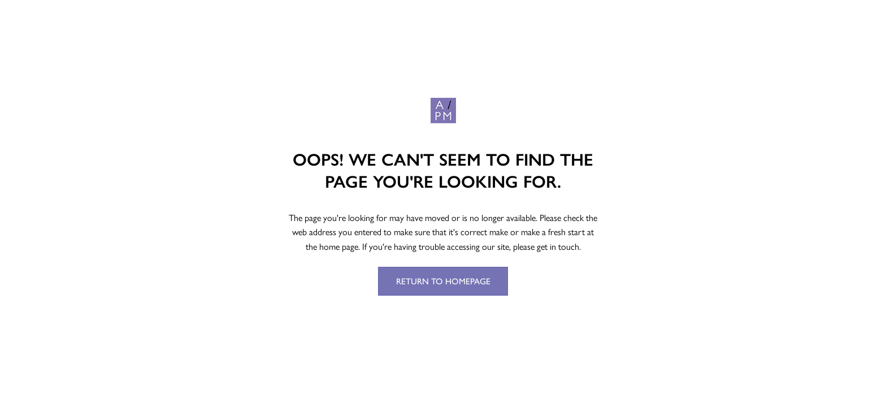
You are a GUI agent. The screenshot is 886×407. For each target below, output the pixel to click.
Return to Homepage (443, 281)
